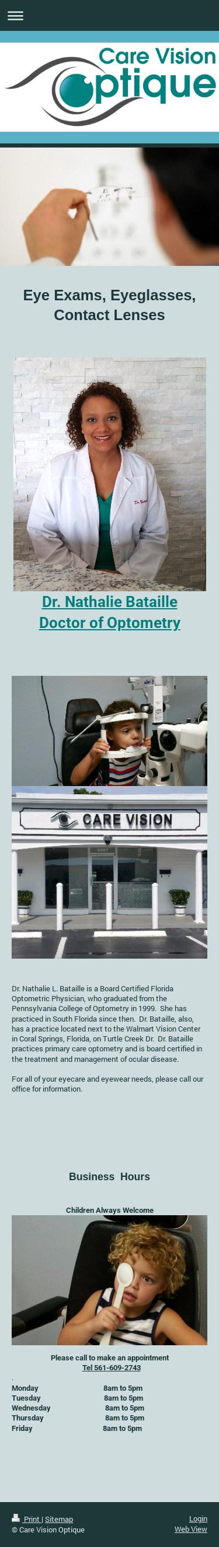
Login (198, 1518)
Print (26, 1519)
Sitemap (59, 1519)
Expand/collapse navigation (109, 15)
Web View (191, 1529)
